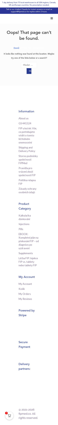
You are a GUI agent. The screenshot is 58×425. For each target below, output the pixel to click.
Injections (24, 224)
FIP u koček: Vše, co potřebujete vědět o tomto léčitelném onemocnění (28, 135)
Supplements (26, 253)
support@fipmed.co (18, 12)
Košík (22, 288)
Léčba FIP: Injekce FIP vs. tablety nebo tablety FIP (28, 262)
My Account (25, 283)
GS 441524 (25, 123)
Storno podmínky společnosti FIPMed (28, 159)
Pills (21, 229)
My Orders (25, 293)
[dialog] (52, 419)
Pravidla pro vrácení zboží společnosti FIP (27, 172)
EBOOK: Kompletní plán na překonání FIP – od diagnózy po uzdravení (29, 241)
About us (24, 118)
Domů (16, 48)
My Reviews (25, 298)
